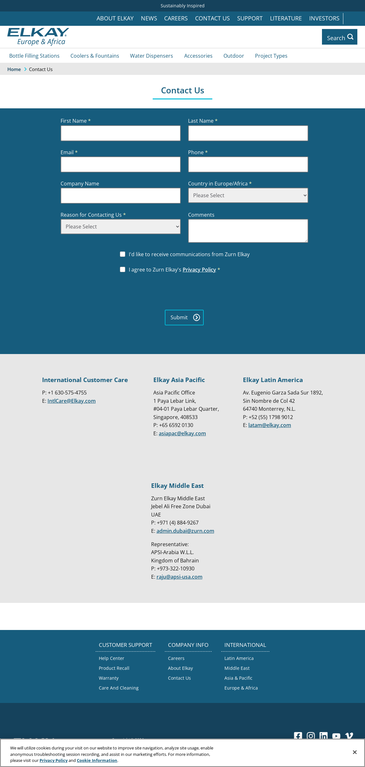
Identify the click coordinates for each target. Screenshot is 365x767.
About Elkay (115, 18)
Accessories (198, 55)
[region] (182, 753)
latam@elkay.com (269, 425)
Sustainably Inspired (183, 5)
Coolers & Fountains (94, 55)
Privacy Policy (199, 269)
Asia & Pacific (238, 678)
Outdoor (233, 55)
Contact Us (212, 18)
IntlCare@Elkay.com (71, 400)
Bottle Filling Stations (34, 55)
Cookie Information (97, 760)
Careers (176, 18)
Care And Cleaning (119, 687)
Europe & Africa (241, 687)
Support (250, 18)
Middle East (237, 667)
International (354, 18)
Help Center (111, 658)
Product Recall (114, 667)
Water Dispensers (151, 55)
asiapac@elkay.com (182, 433)
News (149, 18)
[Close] (355, 752)
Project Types (271, 55)
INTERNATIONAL (245, 644)
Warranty (109, 678)
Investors (324, 18)
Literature (286, 18)
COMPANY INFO (188, 644)
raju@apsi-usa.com (179, 576)
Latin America (239, 658)
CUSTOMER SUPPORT (125, 644)
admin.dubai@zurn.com (185, 530)
